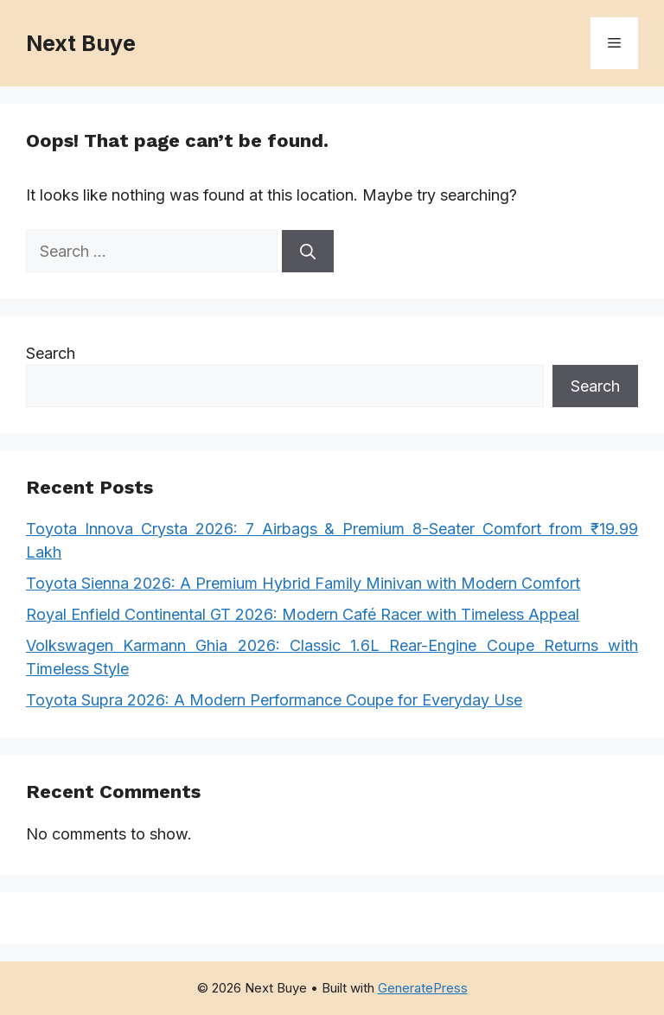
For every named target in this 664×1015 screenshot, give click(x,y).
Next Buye (81, 43)
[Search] (308, 251)
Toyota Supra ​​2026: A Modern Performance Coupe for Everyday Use (274, 700)
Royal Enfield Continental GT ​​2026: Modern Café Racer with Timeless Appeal (302, 614)
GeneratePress (423, 988)
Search (50, 353)
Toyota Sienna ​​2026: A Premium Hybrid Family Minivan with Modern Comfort (303, 583)
